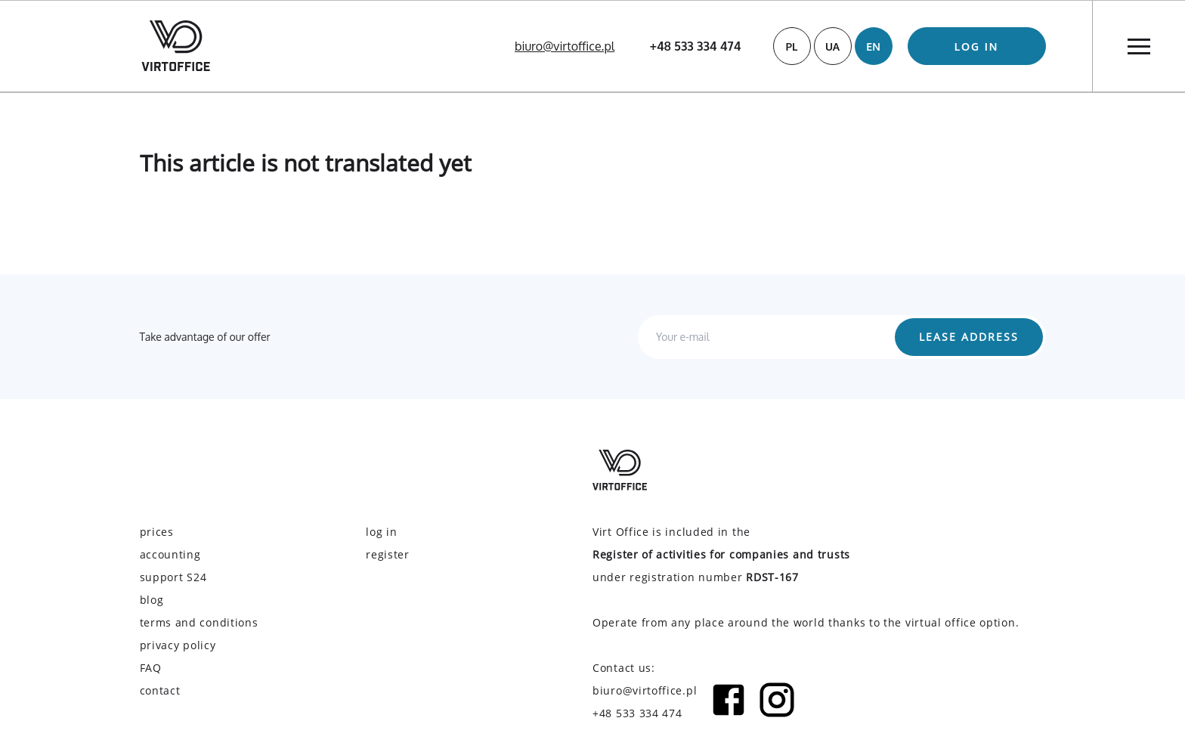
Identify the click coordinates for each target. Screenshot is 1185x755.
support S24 (173, 577)
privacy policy (178, 645)
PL (792, 46)
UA (832, 46)
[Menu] (1138, 46)
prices (157, 531)
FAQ (151, 668)
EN (873, 46)
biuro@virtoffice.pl (564, 46)
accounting (170, 554)
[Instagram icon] (776, 702)
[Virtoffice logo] (176, 45)
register (388, 554)
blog (152, 600)
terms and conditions (199, 622)
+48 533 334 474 (695, 46)
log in (976, 46)
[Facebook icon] (728, 702)
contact (160, 690)
